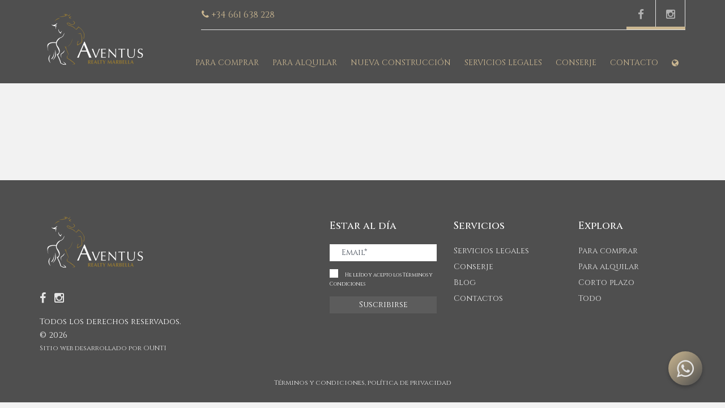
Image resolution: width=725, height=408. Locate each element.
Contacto (634, 62)
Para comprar (227, 62)
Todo (590, 298)
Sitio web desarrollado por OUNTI (103, 347)
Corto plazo (606, 282)
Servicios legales (503, 62)
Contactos (478, 298)
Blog (465, 282)
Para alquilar (304, 62)
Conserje (576, 62)
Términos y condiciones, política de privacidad (362, 382)
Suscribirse (383, 304)
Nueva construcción (401, 62)
